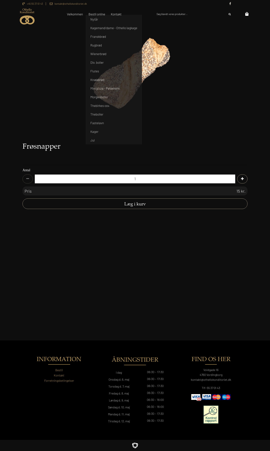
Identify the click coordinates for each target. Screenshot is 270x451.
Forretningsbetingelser (59, 380)
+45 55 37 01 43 (35, 3)
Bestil (59, 370)
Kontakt (59, 375)
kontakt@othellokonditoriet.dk (71, 3)
